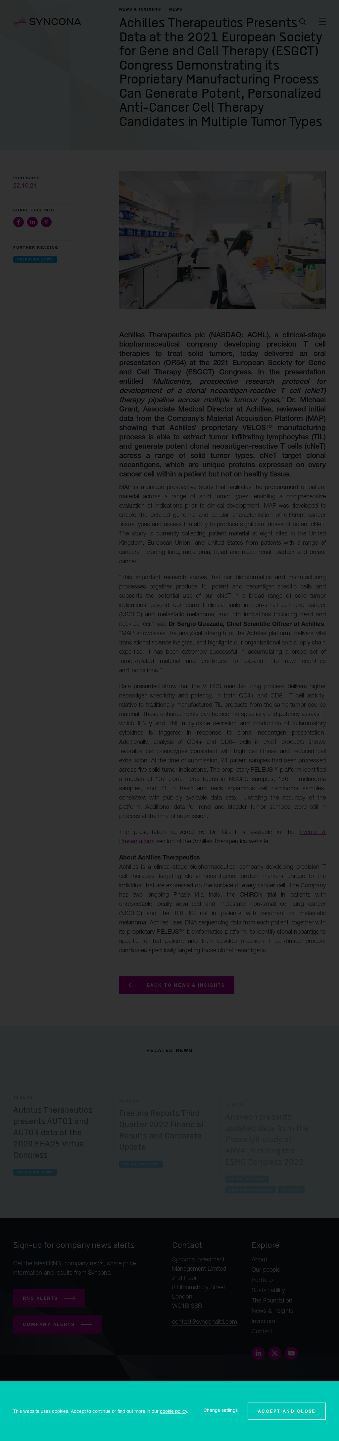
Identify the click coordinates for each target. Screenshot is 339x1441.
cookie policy (173, 1411)
